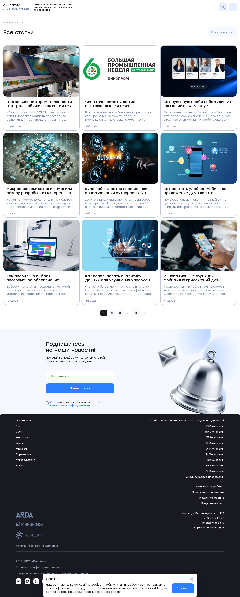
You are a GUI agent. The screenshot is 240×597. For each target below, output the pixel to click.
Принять (182, 588)
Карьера (21, 448)
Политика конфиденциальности (39, 567)
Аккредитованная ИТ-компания (37, 545)
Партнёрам (23, 454)
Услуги (20, 465)
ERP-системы (215, 426)
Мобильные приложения (208, 492)
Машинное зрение (211, 497)
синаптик (16, 7)
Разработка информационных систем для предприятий (186, 420)
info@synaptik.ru (213, 522)
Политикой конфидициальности (73, 405)
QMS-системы (214, 471)
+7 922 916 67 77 (213, 518)
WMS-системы (214, 431)
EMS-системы (215, 465)
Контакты (22, 437)
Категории (222, 32)
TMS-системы (215, 443)
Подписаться (80, 388)
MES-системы (215, 437)
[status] (120, 585)
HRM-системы (215, 460)
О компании (23, 420)
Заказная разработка (210, 486)
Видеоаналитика (212, 503)
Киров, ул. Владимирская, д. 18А (203, 513)
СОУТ (19, 431)
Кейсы (20, 443)
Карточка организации (209, 527)
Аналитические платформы (205, 477)
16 (136, 312)
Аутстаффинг (25, 460)
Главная (8, 22)
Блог (19, 426)
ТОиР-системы (214, 448)
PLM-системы (215, 454)
